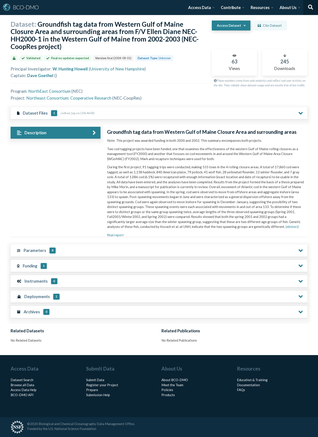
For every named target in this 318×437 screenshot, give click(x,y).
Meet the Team (172, 385)
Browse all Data (22, 385)
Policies (167, 390)
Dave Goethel (40, 75)
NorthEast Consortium (49, 91)
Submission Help (98, 395)
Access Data (199, 7)
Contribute (231, 7)
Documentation (248, 385)
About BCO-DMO (174, 380)
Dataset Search (22, 380)
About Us (288, 7)
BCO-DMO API (22, 395)
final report (115, 235)
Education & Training (252, 380)
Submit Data (95, 380)
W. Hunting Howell (70, 68)
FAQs (241, 390)
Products (168, 395)
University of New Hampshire (117, 68)
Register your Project (102, 385)
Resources (260, 7)
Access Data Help (23, 390)
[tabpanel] (206, 185)
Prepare (92, 390)
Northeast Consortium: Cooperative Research (68, 97)
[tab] (55, 133)
